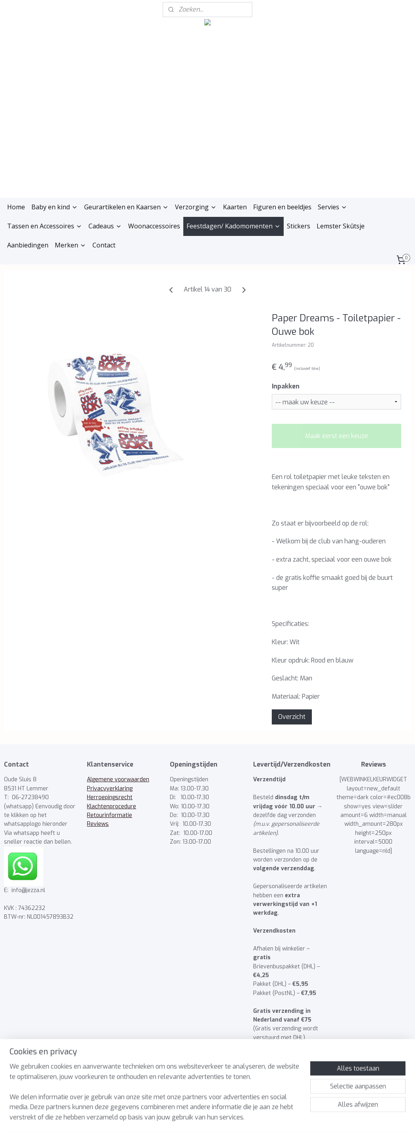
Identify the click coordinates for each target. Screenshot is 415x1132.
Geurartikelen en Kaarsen (126, 207)
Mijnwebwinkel (285, 1117)
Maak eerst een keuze (336, 436)
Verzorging (196, 207)
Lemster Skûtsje (341, 226)
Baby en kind (54, 207)
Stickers (298, 226)
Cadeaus (105, 226)
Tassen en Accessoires (44, 226)
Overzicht (291, 717)
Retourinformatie (109, 815)
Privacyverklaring (110, 788)
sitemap (172, 1117)
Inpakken (286, 386)
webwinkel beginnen (216, 1117)
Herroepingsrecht (110, 797)
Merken (70, 245)
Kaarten (235, 207)
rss (187, 1117)
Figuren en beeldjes (282, 207)
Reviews (98, 824)
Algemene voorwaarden (118, 779)
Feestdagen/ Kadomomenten (233, 226)
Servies (332, 207)
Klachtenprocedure (111, 806)
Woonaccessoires (154, 226)
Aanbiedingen (27, 245)
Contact (103, 245)
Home (16, 207)
